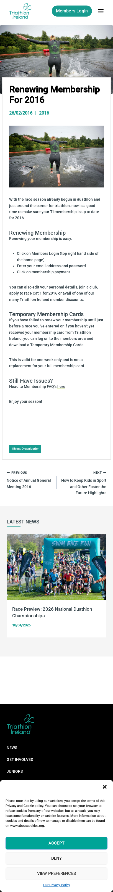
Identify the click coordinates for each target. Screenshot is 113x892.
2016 (44, 113)
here (61, 386)
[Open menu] (100, 11)
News (12, 747)
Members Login (72, 11)
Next (99, 588)
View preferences (56, 873)
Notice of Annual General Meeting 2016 (30, 479)
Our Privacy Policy (56, 885)
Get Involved (20, 759)
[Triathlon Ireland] (20, 11)
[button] (104, 787)
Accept (56, 843)
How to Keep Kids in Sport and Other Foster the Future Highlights (83, 482)
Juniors (15, 771)
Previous (13, 588)
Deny (56, 858)
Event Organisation (25, 449)
